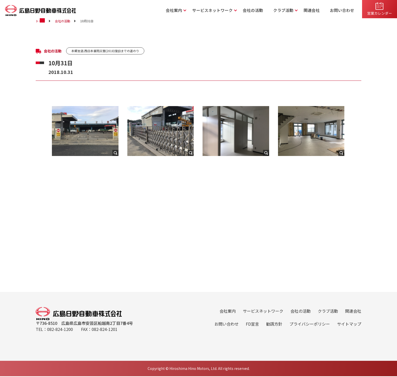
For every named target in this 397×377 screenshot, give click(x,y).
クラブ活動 (290, 10)
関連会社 (316, 10)
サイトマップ (349, 327)
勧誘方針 (274, 327)
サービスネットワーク (225, 10)
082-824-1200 (60, 335)
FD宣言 (252, 327)
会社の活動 (262, 10)
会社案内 (190, 10)
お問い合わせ (343, 10)
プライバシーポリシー (309, 327)
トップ (40, 126)
